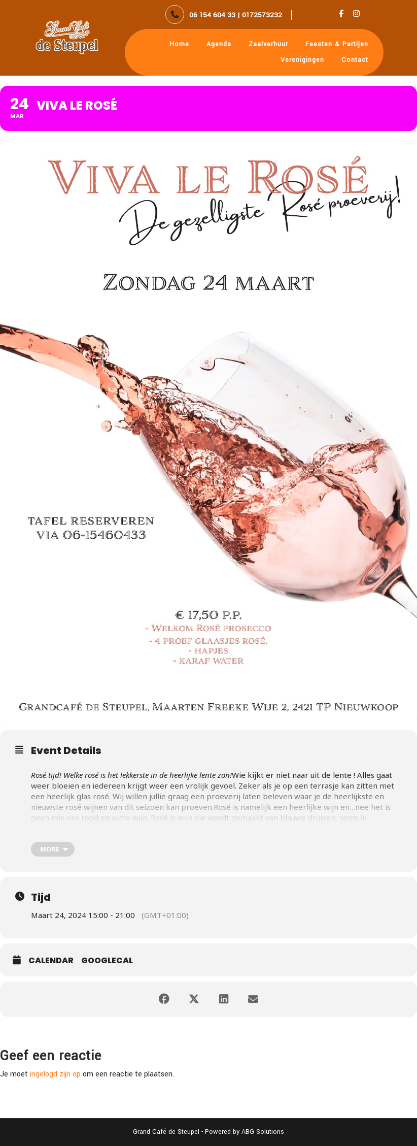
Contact (354, 59)
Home (179, 44)
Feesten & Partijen (336, 44)
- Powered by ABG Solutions (241, 1131)
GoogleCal (107, 960)
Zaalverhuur (268, 44)
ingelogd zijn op (55, 1074)
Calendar (51, 960)
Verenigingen (302, 59)
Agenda (218, 44)
